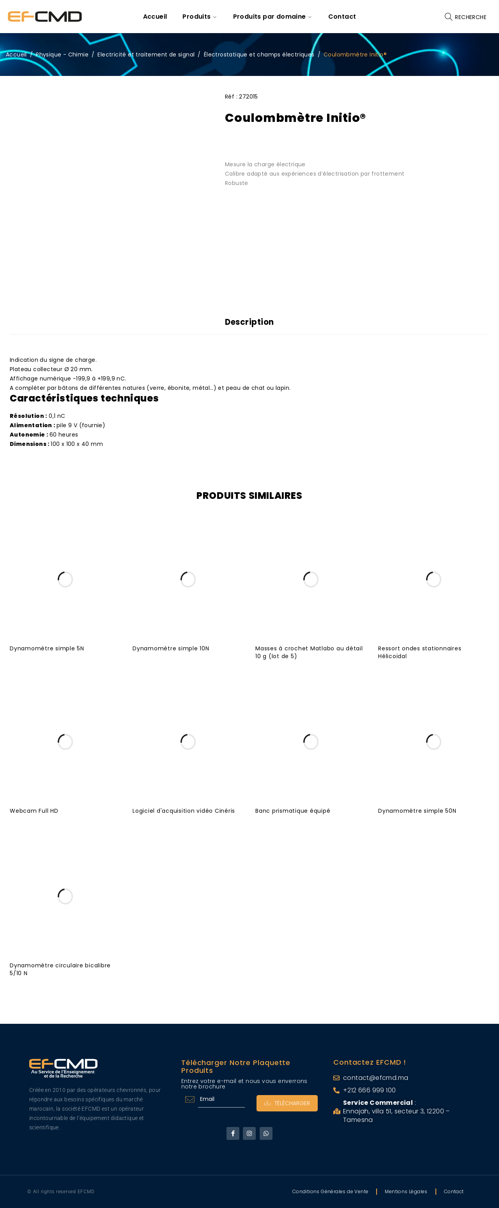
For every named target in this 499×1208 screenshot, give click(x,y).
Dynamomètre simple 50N (417, 811)
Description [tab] (250, 322)
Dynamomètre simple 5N (47, 648)
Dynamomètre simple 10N (171, 648)
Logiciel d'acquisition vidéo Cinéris (184, 811)
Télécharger (287, 1103)
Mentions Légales (406, 1191)
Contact (454, 1191)
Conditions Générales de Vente (330, 1191)
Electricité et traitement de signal (146, 54)
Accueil (16, 54)
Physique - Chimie (62, 54)
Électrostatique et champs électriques (259, 54)
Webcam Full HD (34, 811)
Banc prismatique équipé (292, 811)
